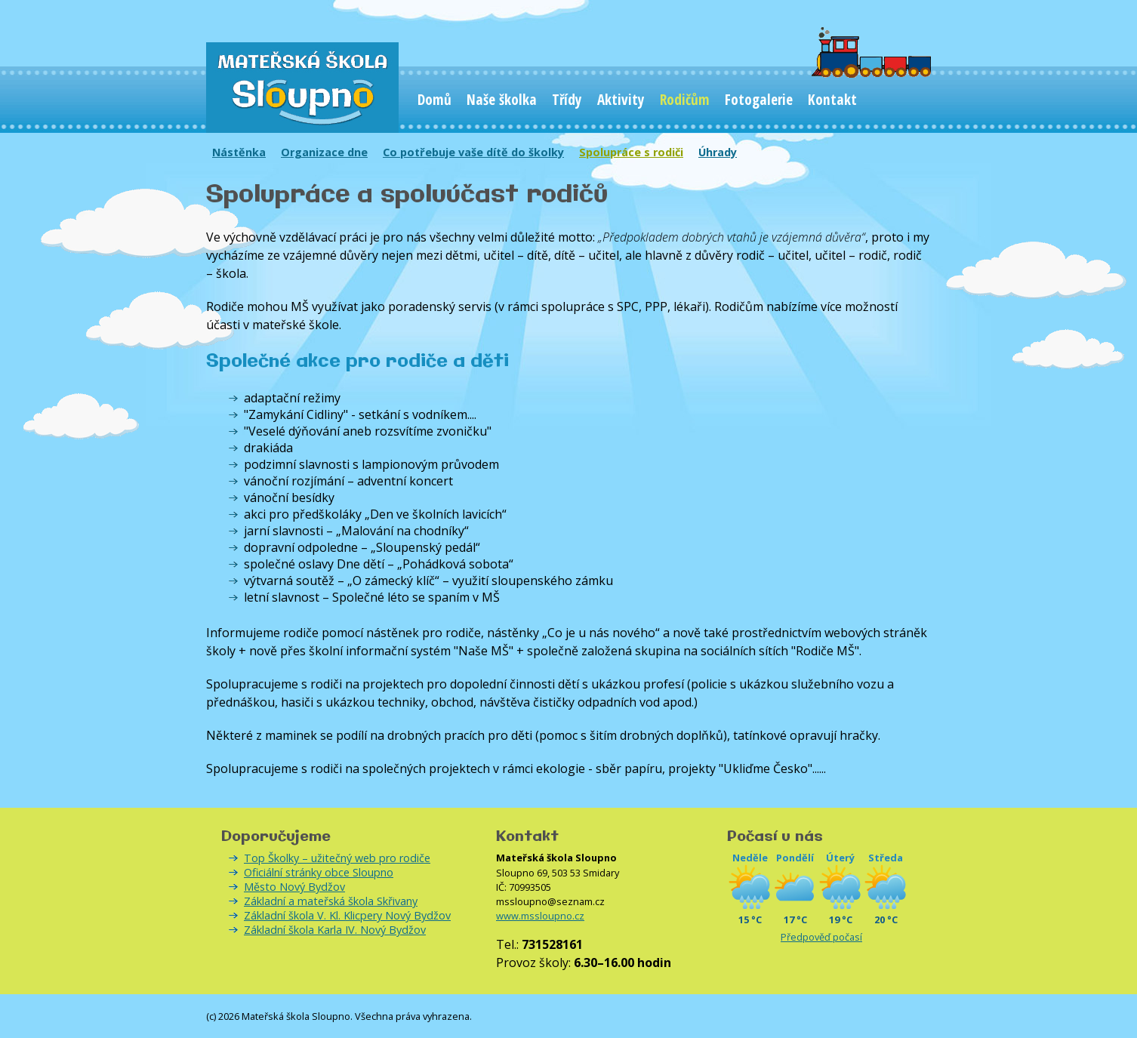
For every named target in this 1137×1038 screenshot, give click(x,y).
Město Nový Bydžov (294, 886)
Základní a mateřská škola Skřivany (331, 901)
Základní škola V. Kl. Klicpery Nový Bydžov (347, 915)
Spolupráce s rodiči (631, 152)
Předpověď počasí (821, 937)
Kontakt (832, 99)
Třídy (567, 99)
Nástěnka (239, 152)
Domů (434, 99)
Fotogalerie (759, 99)
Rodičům (685, 99)
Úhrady (717, 152)
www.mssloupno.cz (540, 915)
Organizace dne (324, 152)
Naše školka (502, 99)
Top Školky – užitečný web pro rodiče (337, 858)
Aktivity (621, 99)
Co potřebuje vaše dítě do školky (473, 152)
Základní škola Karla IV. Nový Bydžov (335, 929)
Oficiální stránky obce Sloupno (318, 872)
